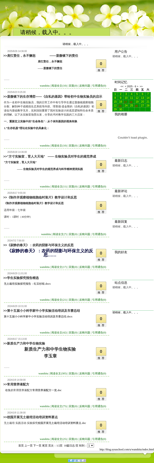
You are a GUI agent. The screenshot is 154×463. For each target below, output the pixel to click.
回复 (73, 85)
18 (130, 102)
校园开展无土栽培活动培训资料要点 (32, 417)
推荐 (102, 70)
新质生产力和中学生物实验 (26, 343)
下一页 (37, 445)
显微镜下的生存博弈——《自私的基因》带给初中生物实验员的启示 (54, 96)
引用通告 (99, 85)
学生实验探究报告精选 (23, 278)
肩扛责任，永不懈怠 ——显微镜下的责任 (42, 55)
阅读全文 (59, 85)
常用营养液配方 (18, 384)
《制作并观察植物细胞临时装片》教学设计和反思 (42, 197)
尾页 (45, 445)
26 (136, 105)
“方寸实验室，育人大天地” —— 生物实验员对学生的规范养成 (51, 156)
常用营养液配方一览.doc (46, 390)
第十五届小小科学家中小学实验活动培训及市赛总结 (43, 310)
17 (125, 102)
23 (119, 105)
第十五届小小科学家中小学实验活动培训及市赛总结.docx (38, 316)
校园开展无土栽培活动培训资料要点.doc (62, 423)
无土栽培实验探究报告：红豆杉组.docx (27, 283)
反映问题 (84, 85)
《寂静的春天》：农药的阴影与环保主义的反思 (40, 245)
